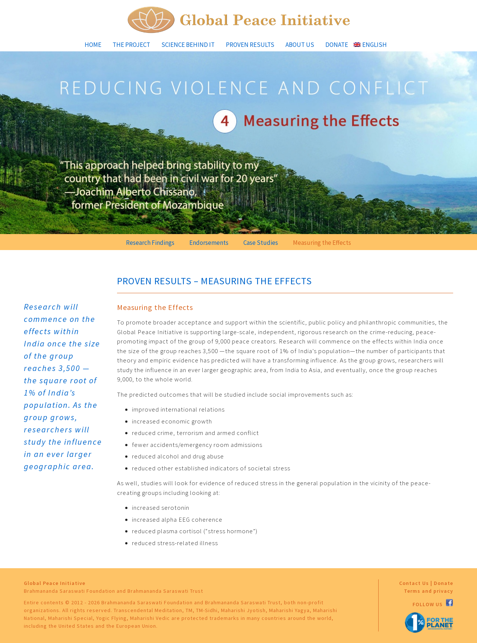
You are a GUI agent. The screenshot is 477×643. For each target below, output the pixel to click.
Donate (336, 45)
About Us (299, 45)
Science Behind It (188, 45)
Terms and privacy (428, 591)
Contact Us (414, 583)
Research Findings (150, 243)
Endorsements (208, 243)
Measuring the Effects (322, 243)
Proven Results (250, 45)
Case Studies (260, 243)
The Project (131, 45)
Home (93, 45)
